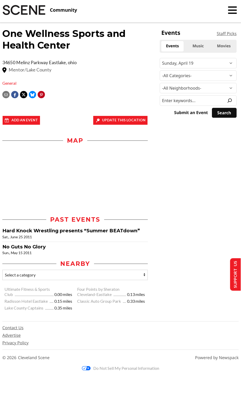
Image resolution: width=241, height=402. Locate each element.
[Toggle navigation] (232, 10)
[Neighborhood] (198, 88)
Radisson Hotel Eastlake (26, 301)
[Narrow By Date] (198, 63)
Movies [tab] (224, 46)
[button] (41, 93)
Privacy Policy (15, 343)
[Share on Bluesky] (32, 93)
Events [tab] (172, 46)
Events (170, 33)
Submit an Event (191, 112)
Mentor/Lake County (30, 70)
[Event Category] (198, 75)
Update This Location (123, 120)
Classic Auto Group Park (99, 301)
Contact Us (12, 328)
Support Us (234, 274)
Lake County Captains (24, 307)
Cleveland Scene (34, 357)
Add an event (24, 120)
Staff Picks (227, 33)
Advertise (11, 335)
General (9, 83)
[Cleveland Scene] (39, 10)
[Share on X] (23, 93)
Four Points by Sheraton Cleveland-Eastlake (98, 292)
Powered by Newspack (217, 357)
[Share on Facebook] (14, 93)
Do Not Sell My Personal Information (120, 368)
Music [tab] (198, 46)
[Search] (224, 113)
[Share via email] (6, 93)
